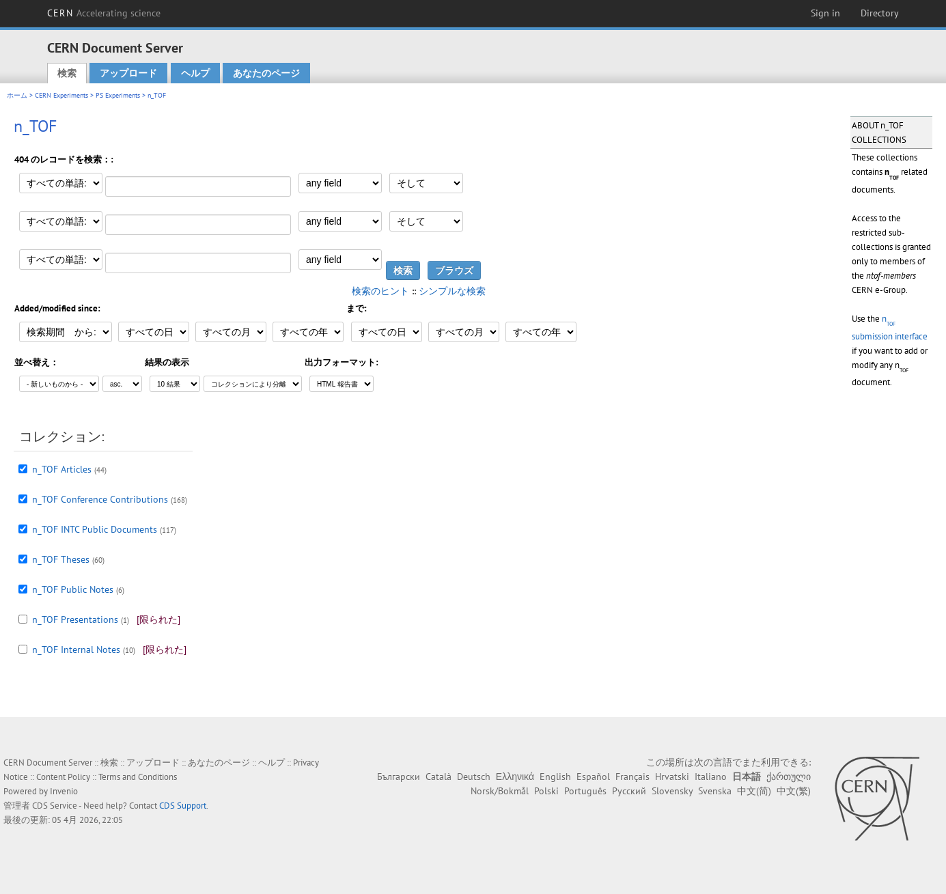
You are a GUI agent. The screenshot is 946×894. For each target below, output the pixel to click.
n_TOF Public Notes (72, 589)
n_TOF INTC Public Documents (94, 529)
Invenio (64, 791)
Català (438, 776)
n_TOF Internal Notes (76, 649)
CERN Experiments (61, 95)
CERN (104, 13)
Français (632, 776)
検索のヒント (380, 291)
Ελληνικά (515, 776)
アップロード (128, 73)
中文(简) (754, 791)
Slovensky (672, 791)
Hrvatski (672, 776)
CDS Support (182, 805)
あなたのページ (266, 73)
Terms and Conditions (137, 777)
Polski (546, 791)
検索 (66, 73)
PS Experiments (118, 95)
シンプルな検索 (452, 291)
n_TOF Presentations (75, 619)
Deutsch (473, 776)
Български (398, 776)
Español (593, 776)
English (555, 776)
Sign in (825, 13)
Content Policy (63, 777)
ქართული (788, 776)
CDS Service (54, 805)
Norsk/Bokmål (500, 791)
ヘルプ (195, 73)
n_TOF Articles (62, 469)
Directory (880, 13)
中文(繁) (794, 791)
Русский (629, 791)
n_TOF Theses (60, 559)
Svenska (715, 791)
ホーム (17, 95)
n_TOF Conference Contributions (100, 499)
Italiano (711, 776)
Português (585, 791)
